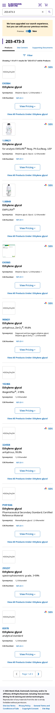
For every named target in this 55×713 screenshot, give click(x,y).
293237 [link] (6, 568)
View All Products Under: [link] (27, 114)
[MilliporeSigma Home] (15, 5)
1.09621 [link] (6, 140)
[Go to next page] (38, 674)
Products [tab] (8, 47)
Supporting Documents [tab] (42, 47)
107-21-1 (19, 98)
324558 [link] (6, 444)
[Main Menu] (4, 5)
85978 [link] (5, 628)
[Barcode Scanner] (40, 5)
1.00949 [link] (6, 201)
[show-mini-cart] (48, 5)
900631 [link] (6, 319)
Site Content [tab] (22, 47)
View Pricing (27, 106)
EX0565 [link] (6, 262)
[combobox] (27, 12)
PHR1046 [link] (7, 505)
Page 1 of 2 (27, 674)
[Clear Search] (43, 12)
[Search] (49, 12)
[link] (12, 87)
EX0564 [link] (6, 83)
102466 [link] (6, 383)
